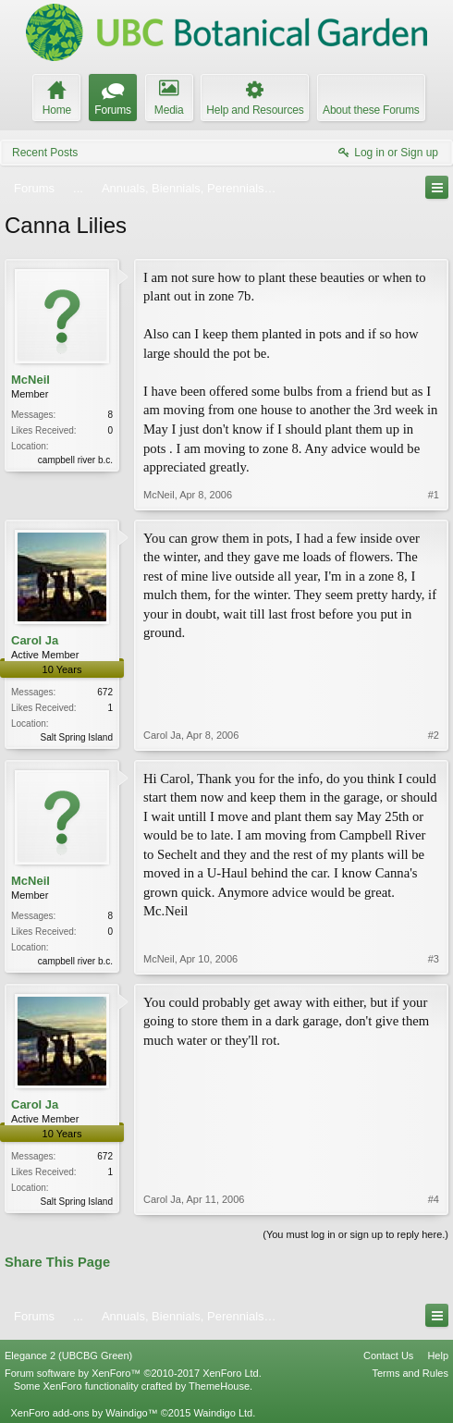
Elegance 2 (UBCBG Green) (68, 1355)
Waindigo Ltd (222, 1412)
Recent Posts (45, 152)
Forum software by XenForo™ (133, 1373)
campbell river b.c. (75, 460)
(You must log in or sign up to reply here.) (355, 1234)
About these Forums (371, 110)
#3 (433, 958)
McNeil (30, 379)
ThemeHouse (219, 1386)
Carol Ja (34, 640)
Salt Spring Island (77, 737)
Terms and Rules (410, 1373)
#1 (433, 494)
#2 (433, 735)
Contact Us (388, 1355)
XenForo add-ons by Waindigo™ (83, 1412)
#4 (433, 1199)
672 (105, 692)
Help (437, 1355)
